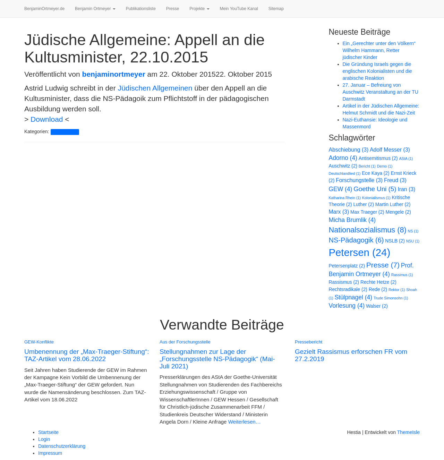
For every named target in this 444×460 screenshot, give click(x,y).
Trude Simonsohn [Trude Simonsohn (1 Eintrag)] (391, 298)
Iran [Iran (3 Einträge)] (406, 189)
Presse (172, 8)
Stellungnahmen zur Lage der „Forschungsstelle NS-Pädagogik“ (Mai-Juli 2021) (217, 359)
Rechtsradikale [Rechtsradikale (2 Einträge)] (348, 289)
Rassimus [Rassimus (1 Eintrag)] (402, 275)
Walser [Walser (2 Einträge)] (377, 306)
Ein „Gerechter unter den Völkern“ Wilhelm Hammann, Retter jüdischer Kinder (379, 50)
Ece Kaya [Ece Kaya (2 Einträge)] (375, 173)
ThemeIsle (408, 432)
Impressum (50, 453)
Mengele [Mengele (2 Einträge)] (398, 212)
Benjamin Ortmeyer (95, 8)
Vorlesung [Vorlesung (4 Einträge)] (347, 305)
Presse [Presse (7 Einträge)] (383, 265)
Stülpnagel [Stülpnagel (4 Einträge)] (353, 297)
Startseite (48, 432)
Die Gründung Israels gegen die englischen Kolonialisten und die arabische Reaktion (377, 71)
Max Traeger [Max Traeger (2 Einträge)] (367, 212)
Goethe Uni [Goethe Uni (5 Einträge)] (374, 189)
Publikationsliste (141, 8)
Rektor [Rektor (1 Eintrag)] (396, 290)
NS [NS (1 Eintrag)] (413, 231)
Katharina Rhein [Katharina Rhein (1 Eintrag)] (345, 198)
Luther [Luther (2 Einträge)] (363, 204)
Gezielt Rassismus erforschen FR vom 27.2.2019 (351, 355)
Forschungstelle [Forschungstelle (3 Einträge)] (359, 180)
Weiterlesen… (244, 422)
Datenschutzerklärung (61, 446)
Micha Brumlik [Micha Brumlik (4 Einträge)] (352, 219)
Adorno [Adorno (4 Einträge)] (343, 157)
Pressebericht (65, 132)
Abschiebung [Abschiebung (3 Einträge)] (349, 150)
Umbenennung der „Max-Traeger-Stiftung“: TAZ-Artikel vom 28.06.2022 (86, 355)
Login (44, 439)
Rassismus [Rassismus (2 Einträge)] (344, 282)
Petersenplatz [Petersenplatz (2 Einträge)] (347, 266)
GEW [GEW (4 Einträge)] (340, 189)
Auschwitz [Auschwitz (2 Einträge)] (343, 166)
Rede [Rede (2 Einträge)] (378, 289)
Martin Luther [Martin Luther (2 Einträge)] (392, 204)
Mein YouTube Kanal (239, 8)
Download (47, 119)
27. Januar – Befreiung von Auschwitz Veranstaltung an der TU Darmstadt (380, 92)
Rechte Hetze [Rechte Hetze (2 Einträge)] (378, 282)
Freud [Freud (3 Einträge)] (395, 180)
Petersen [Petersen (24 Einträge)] (360, 252)
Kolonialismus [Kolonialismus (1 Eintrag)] (376, 198)
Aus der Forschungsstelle (185, 341)
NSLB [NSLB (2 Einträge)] (394, 241)
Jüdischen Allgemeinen (155, 88)
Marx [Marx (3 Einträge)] (339, 212)
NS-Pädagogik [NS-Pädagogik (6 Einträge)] (356, 240)
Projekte (199, 8)
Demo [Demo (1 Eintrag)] (384, 166)
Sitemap (276, 8)
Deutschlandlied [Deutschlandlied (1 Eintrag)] (345, 173)
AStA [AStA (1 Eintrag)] (406, 158)
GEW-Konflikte (39, 341)
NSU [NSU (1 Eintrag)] (412, 241)
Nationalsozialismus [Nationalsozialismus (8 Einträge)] (368, 229)
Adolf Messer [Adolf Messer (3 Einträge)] (390, 150)
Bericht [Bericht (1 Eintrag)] (367, 166)
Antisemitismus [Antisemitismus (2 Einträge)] (378, 158)
